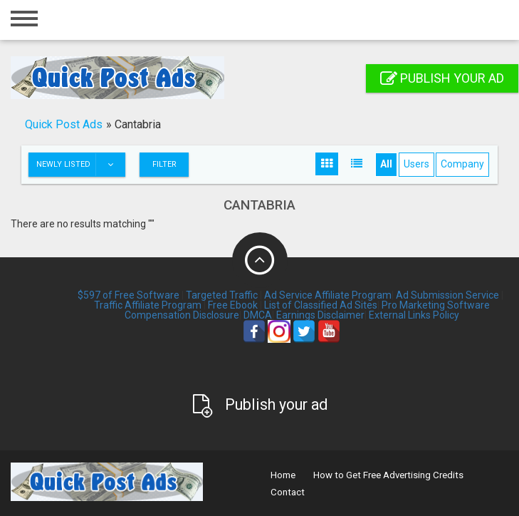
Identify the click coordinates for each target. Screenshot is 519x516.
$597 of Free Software (128, 295)
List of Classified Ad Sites (320, 305)
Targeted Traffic (222, 295)
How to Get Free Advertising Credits (388, 475)
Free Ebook (233, 305)
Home (283, 475)
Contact (288, 492)
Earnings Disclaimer (320, 315)
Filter (164, 164)
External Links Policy (414, 315)
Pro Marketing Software (436, 305)
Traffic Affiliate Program (147, 305)
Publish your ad (442, 78)
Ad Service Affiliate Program (328, 295)
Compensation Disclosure (182, 315)
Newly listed (80, 164)
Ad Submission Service (447, 295)
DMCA (257, 315)
